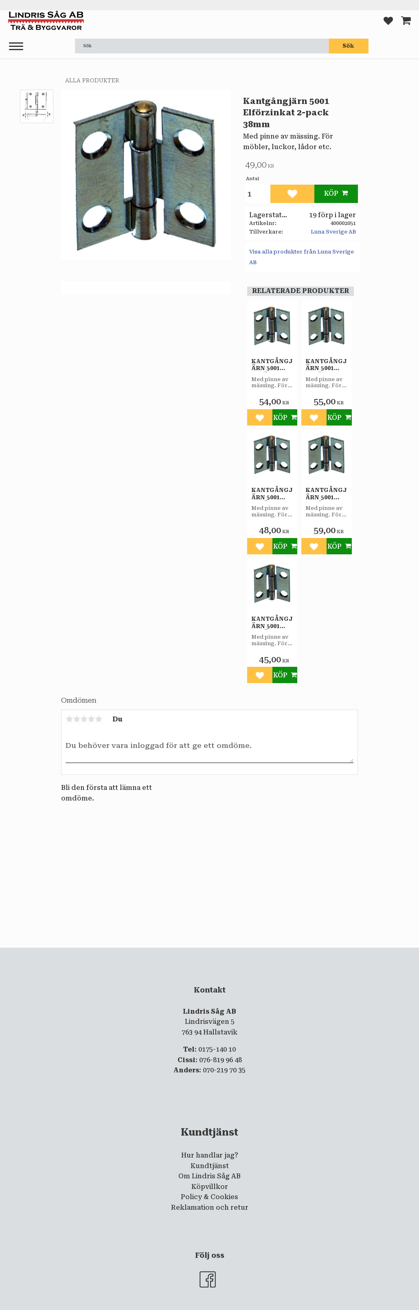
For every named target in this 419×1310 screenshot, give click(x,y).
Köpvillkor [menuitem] (209, 1187)
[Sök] (349, 46)
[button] (16, 47)
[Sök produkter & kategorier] (202, 46)
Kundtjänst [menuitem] (210, 1166)
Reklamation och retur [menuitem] (209, 1207)
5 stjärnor (98, 719)
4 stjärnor (91, 719)
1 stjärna (69, 719)
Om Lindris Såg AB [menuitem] (209, 1176)
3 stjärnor (84, 719)
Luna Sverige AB (333, 232)
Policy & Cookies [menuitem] (209, 1197)
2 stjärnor (76, 719)
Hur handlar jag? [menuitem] (209, 1155)
